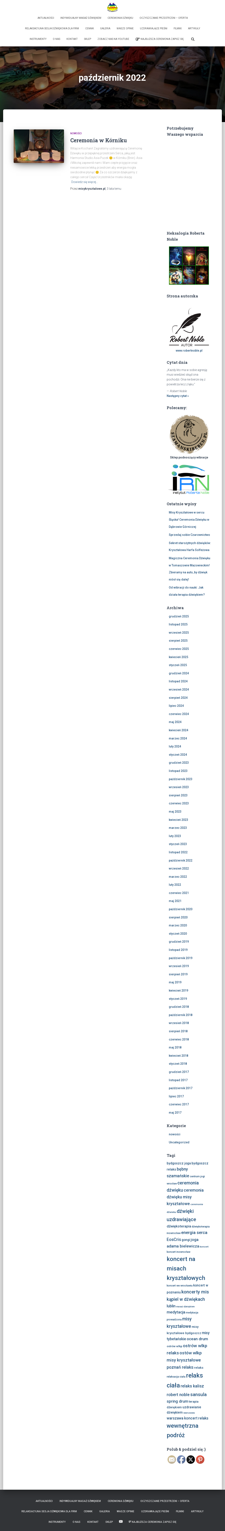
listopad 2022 (178, 852)
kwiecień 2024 (178, 730)
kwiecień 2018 (178, 1055)
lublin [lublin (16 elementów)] (171, 1306)
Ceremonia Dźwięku (120, 17)
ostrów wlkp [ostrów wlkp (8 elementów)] (174, 1346)
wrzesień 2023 (179, 787)
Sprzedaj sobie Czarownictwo (189, 534)
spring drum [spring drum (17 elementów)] (177, 1401)
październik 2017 (180, 1088)
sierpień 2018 (178, 1031)
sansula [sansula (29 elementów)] (198, 1394)
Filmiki (178, 28)
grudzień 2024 (179, 673)
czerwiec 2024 (179, 714)
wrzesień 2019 (179, 966)
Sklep (87, 39)
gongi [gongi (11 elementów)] (186, 1240)
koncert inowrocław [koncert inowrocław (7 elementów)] (178, 1251)
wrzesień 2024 (179, 689)
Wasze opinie (125, 28)
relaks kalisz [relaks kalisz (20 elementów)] (192, 1386)
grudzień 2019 (179, 941)
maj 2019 (175, 982)
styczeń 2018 (178, 1063)
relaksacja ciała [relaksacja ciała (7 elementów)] (176, 1376)
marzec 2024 (178, 738)
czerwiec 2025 (179, 649)
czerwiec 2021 (179, 893)
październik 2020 (180, 909)
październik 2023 (180, 779)
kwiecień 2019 (178, 990)
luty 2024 (175, 746)
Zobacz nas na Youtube (113, 39)
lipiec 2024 (176, 705)
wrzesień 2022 (179, 868)
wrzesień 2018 (179, 1023)
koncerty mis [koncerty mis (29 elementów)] (195, 1291)
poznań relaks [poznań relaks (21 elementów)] (180, 1367)
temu (114, 188)
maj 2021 (175, 901)
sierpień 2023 (178, 795)
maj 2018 (175, 1047)
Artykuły (194, 28)
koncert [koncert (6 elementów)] (204, 1246)
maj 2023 (175, 811)
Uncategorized (179, 1142)
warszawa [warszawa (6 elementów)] (189, 1412)
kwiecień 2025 (178, 657)
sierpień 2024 (178, 697)
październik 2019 (180, 958)
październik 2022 (180, 860)
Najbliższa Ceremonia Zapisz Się (160, 39)
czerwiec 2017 (179, 1104)
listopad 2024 (178, 681)
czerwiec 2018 (179, 1039)
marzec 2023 (178, 827)
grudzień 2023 (179, 762)
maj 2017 (175, 1112)
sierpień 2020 (178, 917)
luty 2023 (175, 836)
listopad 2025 (178, 624)
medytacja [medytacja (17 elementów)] (176, 1312)
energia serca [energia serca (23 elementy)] (194, 1232)
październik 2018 (180, 1015)
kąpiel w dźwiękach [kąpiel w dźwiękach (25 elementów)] (186, 1299)
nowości (76, 133)
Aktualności (45, 17)
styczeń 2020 (178, 933)
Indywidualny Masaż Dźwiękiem (80, 17)
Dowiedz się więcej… (84, 182)
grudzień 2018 (179, 1006)
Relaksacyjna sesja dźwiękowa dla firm (52, 28)
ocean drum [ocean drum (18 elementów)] (197, 1338)
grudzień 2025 (179, 616)
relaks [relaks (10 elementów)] (198, 1368)
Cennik (89, 28)
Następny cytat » (178, 396)
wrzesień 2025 (179, 632)
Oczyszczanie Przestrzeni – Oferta (164, 17)
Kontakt (72, 39)
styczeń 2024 (178, 754)
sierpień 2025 (178, 640)
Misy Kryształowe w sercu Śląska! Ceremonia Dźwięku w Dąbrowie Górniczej (189, 519)
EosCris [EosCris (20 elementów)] (174, 1239)
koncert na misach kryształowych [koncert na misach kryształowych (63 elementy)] (186, 1268)
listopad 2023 (178, 771)
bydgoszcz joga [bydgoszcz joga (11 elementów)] (179, 1163)
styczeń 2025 (178, 665)
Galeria (105, 28)
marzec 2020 (178, 925)
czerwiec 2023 (179, 803)
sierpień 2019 (178, 974)
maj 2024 (175, 722)
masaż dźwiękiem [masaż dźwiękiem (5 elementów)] (185, 1306)
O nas (56, 39)
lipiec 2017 (176, 1096)
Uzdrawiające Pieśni (153, 28)
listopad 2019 (178, 950)
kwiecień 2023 (178, 819)
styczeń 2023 (178, 844)
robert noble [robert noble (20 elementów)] (178, 1394)
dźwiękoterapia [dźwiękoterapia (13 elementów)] (179, 1226)
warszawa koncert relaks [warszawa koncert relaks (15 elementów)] (187, 1418)
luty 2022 (175, 884)
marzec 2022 (178, 876)
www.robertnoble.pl (189, 350)
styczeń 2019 (178, 998)
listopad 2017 (178, 1080)
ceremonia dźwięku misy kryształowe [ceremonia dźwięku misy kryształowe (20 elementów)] (185, 1197)
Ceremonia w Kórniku (98, 140)
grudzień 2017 (179, 1072)
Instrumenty (38, 39)
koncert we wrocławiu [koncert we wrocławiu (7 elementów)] (180, 1285)
